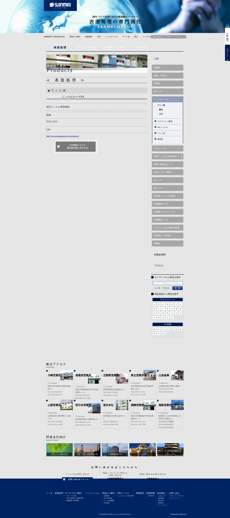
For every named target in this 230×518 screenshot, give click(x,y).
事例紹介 (140, 493)
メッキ (49, 493)
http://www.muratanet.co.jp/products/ (62, 136)
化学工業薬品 (87, 47)
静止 (136, 37)
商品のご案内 (75, 37)
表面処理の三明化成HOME (54, 37)
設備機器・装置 (114, 47)
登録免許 (161, 503)
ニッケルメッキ (111, 37)
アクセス (168, 37)
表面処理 (88, 37)
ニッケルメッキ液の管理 (126, 496)
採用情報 (151, 493)
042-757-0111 (115, 482)
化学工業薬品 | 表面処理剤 (74, 498)
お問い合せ (174, 493)
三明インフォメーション (139, 5)
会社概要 (161, 498)
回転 (161, 114)
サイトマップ (174, 498)
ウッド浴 (161, 133)
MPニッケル (162, 127)
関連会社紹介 (56, 437)
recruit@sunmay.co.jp (152, 482)
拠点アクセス (56, 364)
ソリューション (93, 493)
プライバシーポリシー (177, 496)
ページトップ (227, 53)
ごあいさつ (161, 496)
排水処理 (141, 47)
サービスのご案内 (73, 493)
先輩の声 (151, 496)
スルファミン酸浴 (165, 121)
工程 (98, 37)
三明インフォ (123, 493)
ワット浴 (126, 37)
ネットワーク (162, 505)
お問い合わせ (227, 36)
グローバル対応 (71, 496)
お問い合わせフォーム (78, 479)
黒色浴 (160, 139)
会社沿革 (161, 500)
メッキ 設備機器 (109, 500)
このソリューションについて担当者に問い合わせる (76, 147)
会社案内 (161, 493)
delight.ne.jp (183, 514)
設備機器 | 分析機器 (72, 500)
